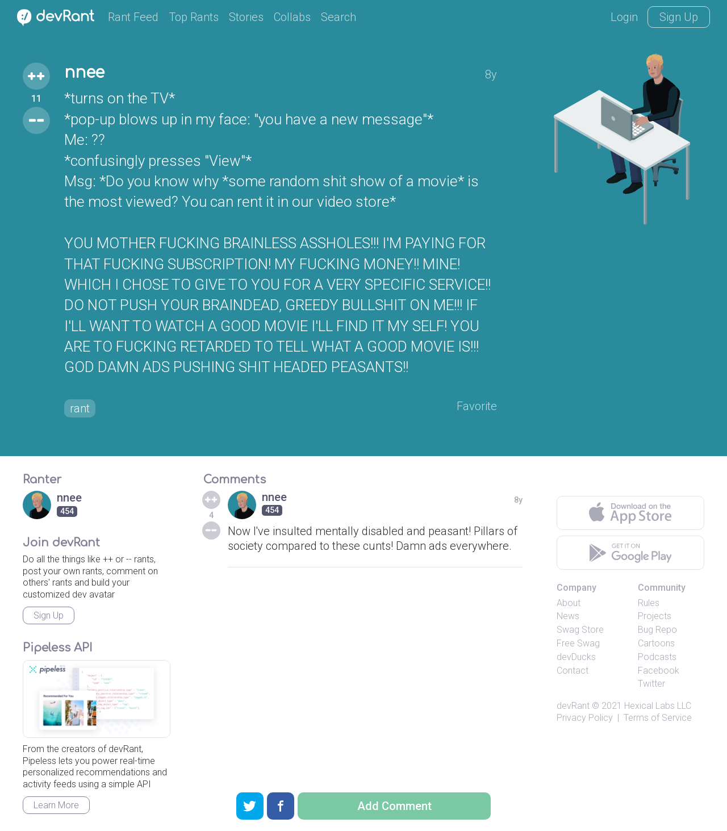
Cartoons (656, 643)
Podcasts (657, 657)
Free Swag (578, 643)
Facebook (658, 670)
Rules (648, 603)
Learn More (56, 805)
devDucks (576, 657)
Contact (572, 670)
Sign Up (678, 17)
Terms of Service (658, 717)
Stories (246, 17)
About (568, 603)
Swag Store (580, 629)
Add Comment (394, 806)
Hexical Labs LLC (657, 705)
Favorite (477, 406)
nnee (84, 73)
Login (624, 17)
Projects (654, 616)
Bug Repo (657, 629)
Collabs (292, 17)
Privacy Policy (585, 717)
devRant (573, 705)
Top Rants (194, 17)
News (568, 616)
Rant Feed (133, 17)
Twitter (651, 683)
